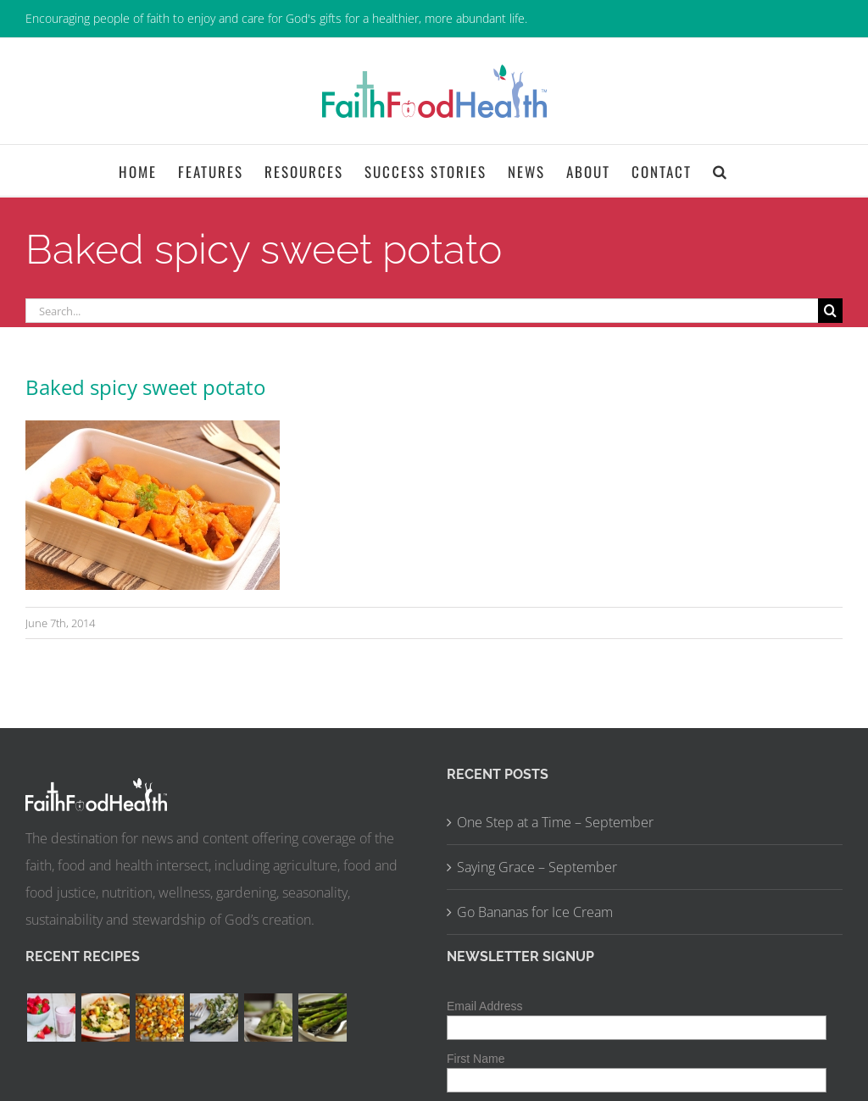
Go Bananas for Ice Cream (535, 912)
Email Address (484, 1006)
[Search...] (421, 310)
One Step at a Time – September (555, 822)
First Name (475, 1058)
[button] (720, 170)
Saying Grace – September (537, 867)
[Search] (830, 310)
